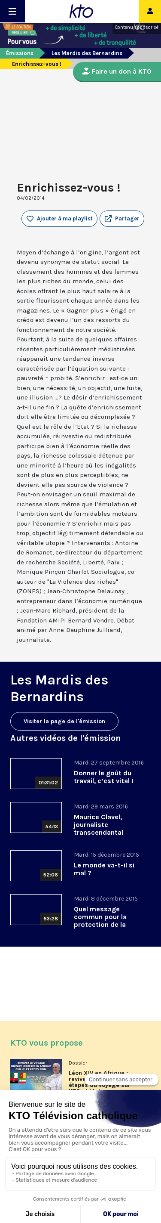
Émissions (19, 53)
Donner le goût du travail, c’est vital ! (104, 777)
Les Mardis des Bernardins (87, 53)
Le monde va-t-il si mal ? (104, 869)
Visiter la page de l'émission (64, 721)
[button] (122, 219)
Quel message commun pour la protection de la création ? (100, 920)
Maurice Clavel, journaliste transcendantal (98, 824)
